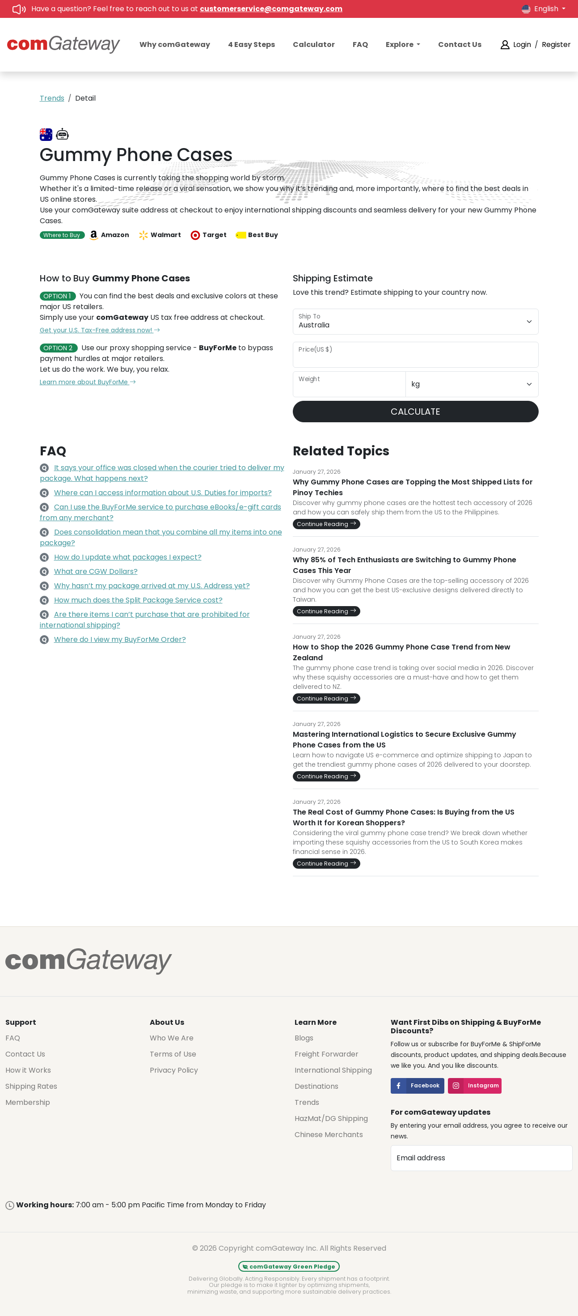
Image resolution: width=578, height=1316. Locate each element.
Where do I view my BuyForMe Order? (120, 639)
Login (522, 44)
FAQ (360, 44)
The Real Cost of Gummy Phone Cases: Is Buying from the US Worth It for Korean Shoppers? (404, 817)
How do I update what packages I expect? (128, 557)
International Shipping (333, 1070)
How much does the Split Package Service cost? (138, 600)
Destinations (316, 1086)
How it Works (28, 1070)
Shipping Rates (31, 1086)
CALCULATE (415, 411)
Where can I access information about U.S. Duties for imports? (163, 493)
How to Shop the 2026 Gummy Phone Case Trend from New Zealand (401, 652)
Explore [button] (400, 44)
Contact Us (459, 44)
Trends (52, 98)
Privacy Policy (174, 1070)
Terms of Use (173, 1054)
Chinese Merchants (329, 1134)
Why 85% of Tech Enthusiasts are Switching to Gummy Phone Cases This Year (404, 565)
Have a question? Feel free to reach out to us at (186, 9)
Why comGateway (174, 44)
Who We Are (172, 1038)
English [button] (541, 9)
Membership (27, 1102)
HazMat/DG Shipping (331, 1118)
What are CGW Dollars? (96, 571)
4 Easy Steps (251, 44)
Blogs (304, 1038)
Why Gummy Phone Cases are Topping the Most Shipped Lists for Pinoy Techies (413, 487)
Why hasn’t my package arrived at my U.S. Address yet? (152, 586)
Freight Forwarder (327, 1054)
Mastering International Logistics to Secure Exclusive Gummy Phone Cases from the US (404, 739)
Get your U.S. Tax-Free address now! (100, 330)
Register (556, 44)
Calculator (314, 44)
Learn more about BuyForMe (88, 382)
